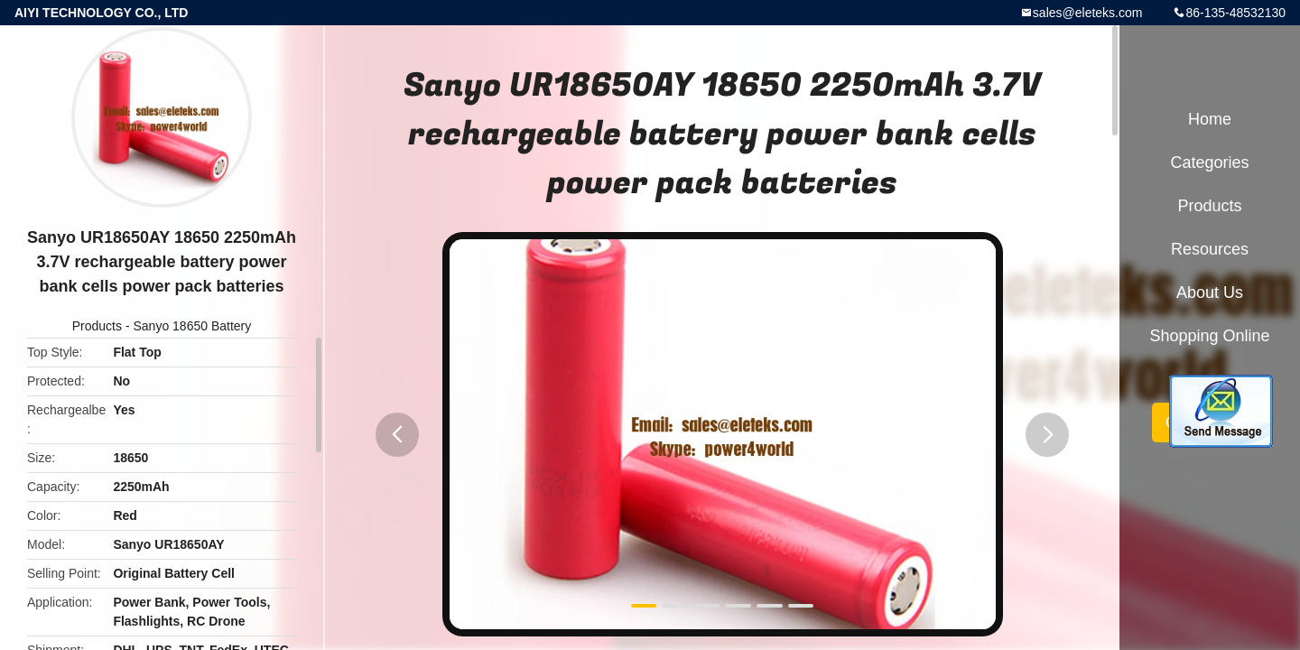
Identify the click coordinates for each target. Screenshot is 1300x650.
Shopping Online (1209, 336)
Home (1209, 119)
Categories (1209, 162)
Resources (1210, 249)
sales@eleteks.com (1088, 12)
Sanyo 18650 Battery (192, 326)
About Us (1209, 292)
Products (97, 326)
